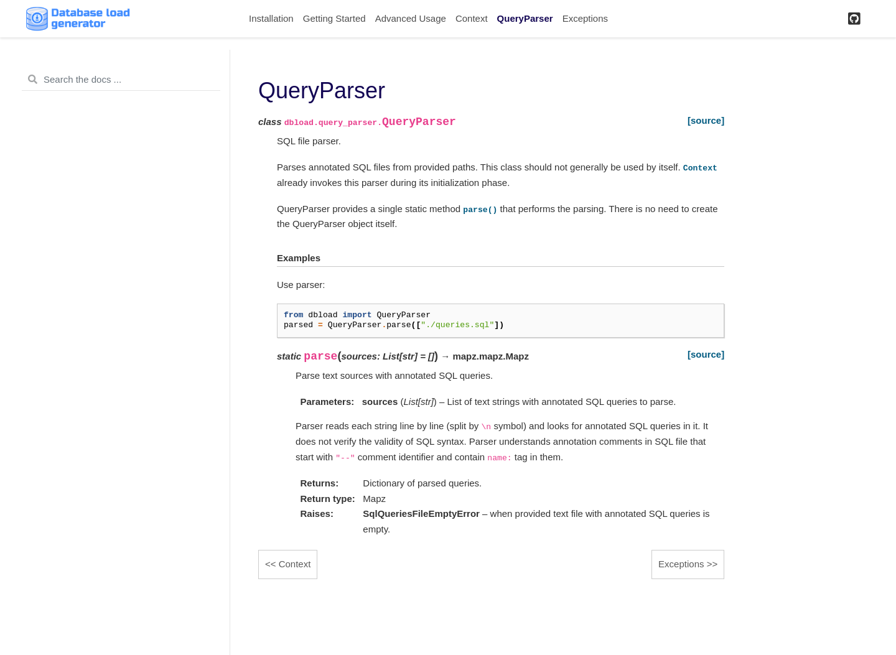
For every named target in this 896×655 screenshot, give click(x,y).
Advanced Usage (410, 18)
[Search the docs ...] (121, 79)
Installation (271, 18)
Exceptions (585, 18)
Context (471, 18)
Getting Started (334, 18)
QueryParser (525, 18)
